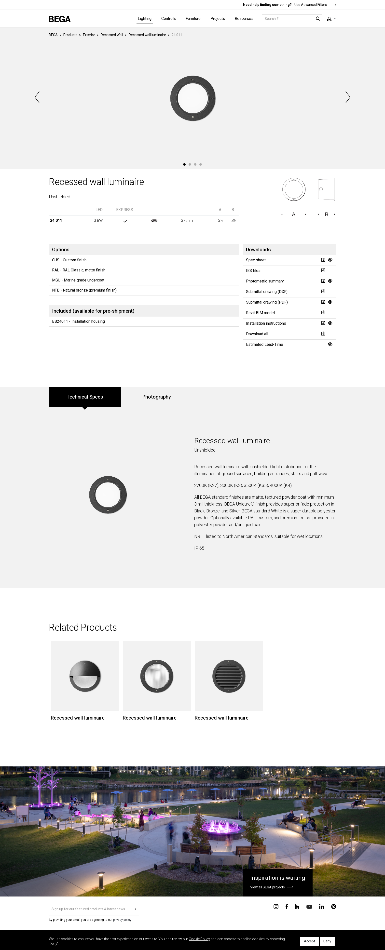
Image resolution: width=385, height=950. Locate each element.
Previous (38, 97)
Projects (217, 18)
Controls (168, 18)
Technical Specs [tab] (85, 397)
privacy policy (122, 920)
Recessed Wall (112, 35)
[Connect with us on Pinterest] (333, 906)
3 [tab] (195, 164)
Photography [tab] (156, 397)
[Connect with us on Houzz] (297, 906)
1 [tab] (184, 164)
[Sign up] (94, 909)
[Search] (292, 18)
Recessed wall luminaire (147, 35)
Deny (327, 941)
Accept (309, 941)
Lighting (144, 18)
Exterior (89, 35)
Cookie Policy (199, 939)
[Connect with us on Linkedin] (321, 906)
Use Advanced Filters (315, 5)
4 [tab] (200, 164)
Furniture (193, 18)
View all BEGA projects (267, 887)
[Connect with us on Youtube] (309, 906)
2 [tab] (190, 164)
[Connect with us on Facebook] (287, 906)
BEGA (53, 35)
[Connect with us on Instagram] (276, 906)
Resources (244, 18)
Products (70, 35)
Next (347, 97)
